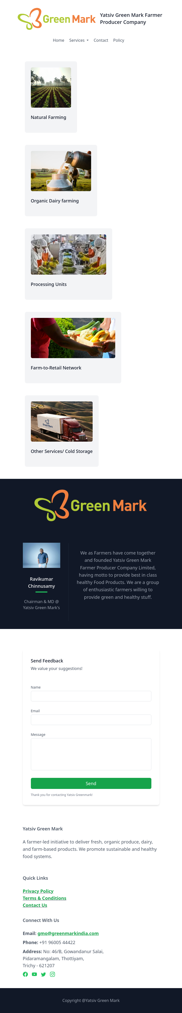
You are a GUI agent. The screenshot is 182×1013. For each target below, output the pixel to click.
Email (35, 710)
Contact (101, 40)
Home (58, 40)
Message (38, 734)
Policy (118, 40)
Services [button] (77, 40)
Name (36, 687)
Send (91, 783)
